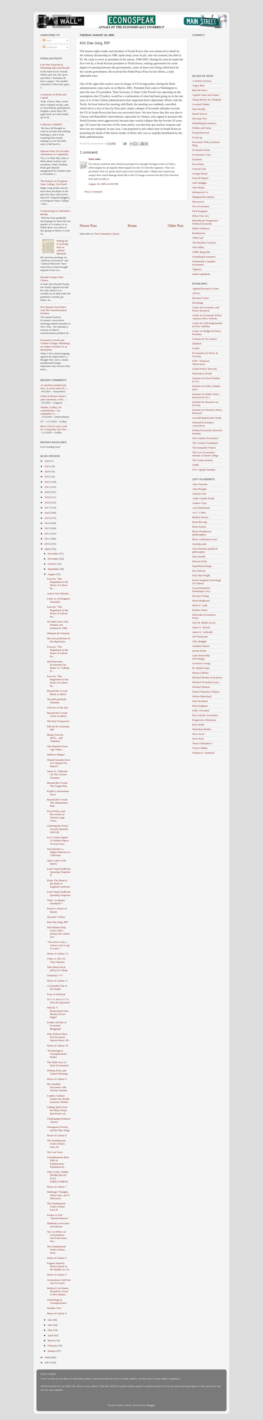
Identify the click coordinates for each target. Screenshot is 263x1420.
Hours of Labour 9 (57, 1078)
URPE (195, 464)
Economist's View (201, 154)
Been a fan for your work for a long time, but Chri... (54, 428)
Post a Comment (93, 191)
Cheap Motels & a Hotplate (206, 99)
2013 (47, 528)
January (52, 1350)
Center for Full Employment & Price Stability (207, 325)
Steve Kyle (198, 738)
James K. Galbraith (202, 632)
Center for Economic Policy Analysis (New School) (207, 317)
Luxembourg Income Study (206, 417)
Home (132, 226)
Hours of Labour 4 (57, 1313)
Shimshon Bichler (201, 729)
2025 (47, 466)
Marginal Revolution (203, 196)
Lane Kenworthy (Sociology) (201, 657)
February (53, 1345)
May (50, 1330)
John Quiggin (199, 182)
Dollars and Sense (201, 127)
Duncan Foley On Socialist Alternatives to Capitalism (54, 153)
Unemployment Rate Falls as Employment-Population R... (58, 1162)
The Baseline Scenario (204, 242)
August (52, 574)
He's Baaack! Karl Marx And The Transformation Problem (53, 310)
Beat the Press (199, 90)
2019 (47, 497)
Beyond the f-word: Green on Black (57, 714)
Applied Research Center (205, 288)
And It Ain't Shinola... (58, 593)
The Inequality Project (204, 447)
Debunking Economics (204, 123)
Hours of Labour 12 (57, 953)
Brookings (197, 302)
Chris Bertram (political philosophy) (205, 550)
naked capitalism (201, 274)
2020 (47, 492)
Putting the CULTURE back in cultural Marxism (62, 247)
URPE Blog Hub (201, 251)
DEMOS (196, 343)
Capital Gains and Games (205, 94)
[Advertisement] (131, 212)
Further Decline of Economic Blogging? (57, 1025)
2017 (47, 507)
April (51, 1335)
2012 (47, 533)
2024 (47, 471)
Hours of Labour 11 (57, 980)
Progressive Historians (204, 719)
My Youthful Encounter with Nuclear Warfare (57, 1087)
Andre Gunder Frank (203, 498)
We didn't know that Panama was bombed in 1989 (57, 624)
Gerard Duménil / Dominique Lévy (201, 590)
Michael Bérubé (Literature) (207, 677)
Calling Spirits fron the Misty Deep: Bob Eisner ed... (57, 1110)
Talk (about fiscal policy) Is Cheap (57, 969)
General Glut (199, 168)
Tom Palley (198, 247)
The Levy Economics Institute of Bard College (205, 454)
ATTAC (196, 293)
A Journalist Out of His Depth (57, 987)
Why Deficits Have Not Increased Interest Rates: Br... (58, 1037)
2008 (47, 1357)
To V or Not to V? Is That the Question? (58, 1001)
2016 (47, 512)
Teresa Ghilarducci (202, 743)
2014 (47, 523)
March (51, 1340)
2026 (47, 461)
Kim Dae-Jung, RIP (57, 922)
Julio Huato (198, 187)
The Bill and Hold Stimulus (56, 701)
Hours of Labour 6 (57, 1257)
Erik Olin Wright (201, 575)
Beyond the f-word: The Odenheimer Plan (57, 802)
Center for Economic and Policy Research (205, 309)
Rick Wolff (198, 724)
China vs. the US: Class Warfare (56, 960)
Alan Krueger (199, 488)
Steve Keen (198, 733)
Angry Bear (198, 85)
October (52, 563)
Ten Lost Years (55, 1152)
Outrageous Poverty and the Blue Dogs (58, 1128)
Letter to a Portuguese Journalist (58, 600)
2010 (47, 543)
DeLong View (199, 118)
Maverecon (198, 201)
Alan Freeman (199, 484)
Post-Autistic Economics (205, 438)
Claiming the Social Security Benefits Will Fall (57, 828)
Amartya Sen (199, 493)
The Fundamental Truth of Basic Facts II (56, 1206)
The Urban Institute (202, 460)
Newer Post (88, 226)
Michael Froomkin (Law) (205, 682)
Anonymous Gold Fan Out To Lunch (59, 1281)
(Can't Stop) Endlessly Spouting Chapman (59, 893)
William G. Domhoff (203, 752)
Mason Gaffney (200, 672)
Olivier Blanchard (201, 696)
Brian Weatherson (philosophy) (201, 533)
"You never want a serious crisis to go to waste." (58, 945)
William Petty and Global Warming (57, 1072)
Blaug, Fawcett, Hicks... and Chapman (55, 737)
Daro (91, 158)
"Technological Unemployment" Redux (57, 1053)
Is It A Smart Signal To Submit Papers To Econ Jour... (58, 840)
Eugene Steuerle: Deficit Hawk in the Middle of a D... (59, 1266)
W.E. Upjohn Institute (203, 469)
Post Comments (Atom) (106, 233)
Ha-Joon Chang (200, 595)
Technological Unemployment (56, 1301)
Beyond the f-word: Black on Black (57, 692)
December (53, 553)
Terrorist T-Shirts (56, 916)
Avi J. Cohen (199, 512)
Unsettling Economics (204, 256)
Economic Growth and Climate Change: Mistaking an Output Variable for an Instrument (55, 345)
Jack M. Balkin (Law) (203, 622)
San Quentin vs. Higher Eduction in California (58, 852)
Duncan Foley (199, 561)
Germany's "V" (55, 975)
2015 (47, 518)
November (53, 558)
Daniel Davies (199, 113)
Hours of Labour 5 (57, 1274)
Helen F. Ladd (199, 605)
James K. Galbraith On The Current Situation (57, 774)
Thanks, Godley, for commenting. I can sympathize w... (51, 410)
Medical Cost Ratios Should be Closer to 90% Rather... (58, 1291)
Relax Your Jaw (200, 215)
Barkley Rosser (200, 517)
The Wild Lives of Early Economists (58, 1064)
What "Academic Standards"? (56, 902)
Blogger (150, 1405)
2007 (47, 1362)
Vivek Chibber (200, 748)
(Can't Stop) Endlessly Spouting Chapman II (59, 872)
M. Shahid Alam (201, 668)
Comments (50, 47)
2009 (47, 549)
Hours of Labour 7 (57, 1186)
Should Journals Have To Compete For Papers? (58, 763)
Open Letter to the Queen (56, 862)
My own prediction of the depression (58, 640)
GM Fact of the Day (57, 707)
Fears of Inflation (56, 994)
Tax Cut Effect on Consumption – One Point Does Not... (57, 1236)
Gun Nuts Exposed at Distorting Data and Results (55, 66)
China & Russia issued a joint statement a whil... (53, 398)
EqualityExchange (202, 566)
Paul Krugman (200, 211)
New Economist (200, 206)
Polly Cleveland (200, 710)
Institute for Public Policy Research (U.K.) (205, 396)
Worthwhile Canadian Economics (203, 263)
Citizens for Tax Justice (204, 338)
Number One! (54, 1308)
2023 (47, 476)
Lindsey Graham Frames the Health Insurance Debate (58, 1098)
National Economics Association (203, 424)
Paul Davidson (200, 701)
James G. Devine (201, 627)
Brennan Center (200, 298)
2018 (47, 502)
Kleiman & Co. (200, 192)
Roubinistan (198, 233)
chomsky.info (199, 543)
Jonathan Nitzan (200, 646)
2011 (47, 538)
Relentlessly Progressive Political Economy (205, 222)
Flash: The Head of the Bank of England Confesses (58, 883)
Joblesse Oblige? (56, 754)
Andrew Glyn (199, 503)
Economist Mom (201, 149)
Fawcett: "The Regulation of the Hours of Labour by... (57, 583)
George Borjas (200, 173)
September (54, 568)
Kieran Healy (199, 650)
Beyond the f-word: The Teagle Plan (57, 784)
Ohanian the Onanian (58, 633)
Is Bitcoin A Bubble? (51, 124)
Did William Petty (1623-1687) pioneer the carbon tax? (58, 932)
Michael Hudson (201, 686)
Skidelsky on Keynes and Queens (58, 1225)
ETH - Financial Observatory (200, 362)
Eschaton (197, 159)
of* (42, 421)
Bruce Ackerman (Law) (204, 539)
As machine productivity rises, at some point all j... (53, 387)
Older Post (175, 226)
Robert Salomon (200, 228)
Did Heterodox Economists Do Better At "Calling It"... (58, 666)
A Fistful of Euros (201, 80)
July (50, 1319)
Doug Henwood (200, 132)
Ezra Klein (198, 164)
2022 (47, 481)
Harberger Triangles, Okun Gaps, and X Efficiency (58, 1195)
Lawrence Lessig (201, 663)
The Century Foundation (205, 442)
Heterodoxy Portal (202, 373)
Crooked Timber (201, 104)
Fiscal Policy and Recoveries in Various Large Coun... (56, 816)
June (50, 1324)
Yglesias (196, 269)
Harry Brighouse (201, 600)
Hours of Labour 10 (57, 1045)
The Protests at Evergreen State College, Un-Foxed (54, 183)
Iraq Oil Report (200, 178)
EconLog (197, 137)
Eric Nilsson (198, 570)
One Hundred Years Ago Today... (57, 748)
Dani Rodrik (198, 109)
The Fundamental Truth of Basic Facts (56, 1249)
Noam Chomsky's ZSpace (206, 691)
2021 (47, 486)
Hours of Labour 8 (57, 1135)
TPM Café (197, 237)
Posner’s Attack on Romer (57, 910)
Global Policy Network (204, 368)
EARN (196, 348)
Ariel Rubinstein (201, 507)
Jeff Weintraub (200, 636)
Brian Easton (199, 526)
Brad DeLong (199, 521)
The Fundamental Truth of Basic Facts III (56, 1143)
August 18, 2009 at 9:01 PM (103, 183)
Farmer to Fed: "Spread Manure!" (58, 1217)
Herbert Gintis (200, 610)
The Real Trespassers (58, 721)
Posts (47, 40)
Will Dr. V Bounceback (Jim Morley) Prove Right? (57, 1012)
